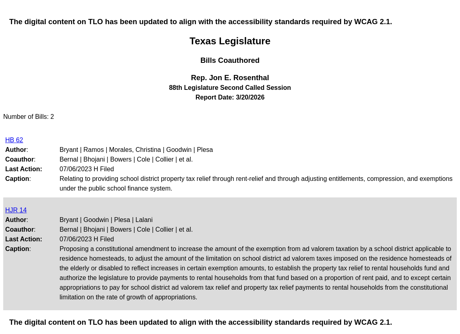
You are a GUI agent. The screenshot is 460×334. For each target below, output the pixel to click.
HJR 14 (16, 210)
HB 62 (14, 140)
